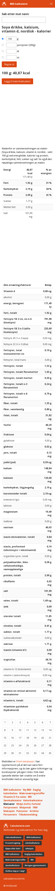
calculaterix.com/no (14, 878)
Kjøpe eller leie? (12, 848)
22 (5, 745)
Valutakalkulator (13, 837)
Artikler (34, 811)
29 (5, 753)
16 (12, 737)
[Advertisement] (27, 115)
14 (50, 730)
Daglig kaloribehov (33, 854)
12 (35, 730)
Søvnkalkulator (13, 800)
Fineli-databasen (25, 761)
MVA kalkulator (34, 837)
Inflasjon (29, 848)
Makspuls (9, 811)
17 (20, 737)
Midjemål (25, 807)
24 (20, 745)
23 (12, 745)
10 (20, 730)
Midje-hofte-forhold (28, 804)
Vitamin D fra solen (15, 796)
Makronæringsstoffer (32, 793)
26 (35, 745)
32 (27, 753)
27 (42, 745)
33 (35, 753)
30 (12, 753)
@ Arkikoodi (10, 885)
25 (27, 745)
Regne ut (9, 64)
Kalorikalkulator (33, 800)
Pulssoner (22, 811)
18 (27, 737)
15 (5, 737)
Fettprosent (11, 807)
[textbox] (24, 20)
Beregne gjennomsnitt (35, 865)
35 (50, 753)
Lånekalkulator (32, 843)
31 (20, 753)
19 (35, 737)
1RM (35, 807)
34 (42, 753)
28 (50, 745)
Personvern (10, 814)
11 (27, 730)
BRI (30, 796)
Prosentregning (12, 843)
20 (42, 737)
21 (50, 737)
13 (42, 730)
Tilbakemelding (28, 814)
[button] (51, 4)
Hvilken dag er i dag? (15, 871)
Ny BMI (27, 789)
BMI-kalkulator (19, 3)
